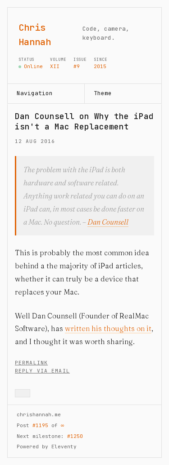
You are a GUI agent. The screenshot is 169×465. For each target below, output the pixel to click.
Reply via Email (42, 371)
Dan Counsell (107, 221)
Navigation (35, 93)
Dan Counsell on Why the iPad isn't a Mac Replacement (84, 121)
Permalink (31, 362)
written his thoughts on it (108, 328)
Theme (103, 93)
